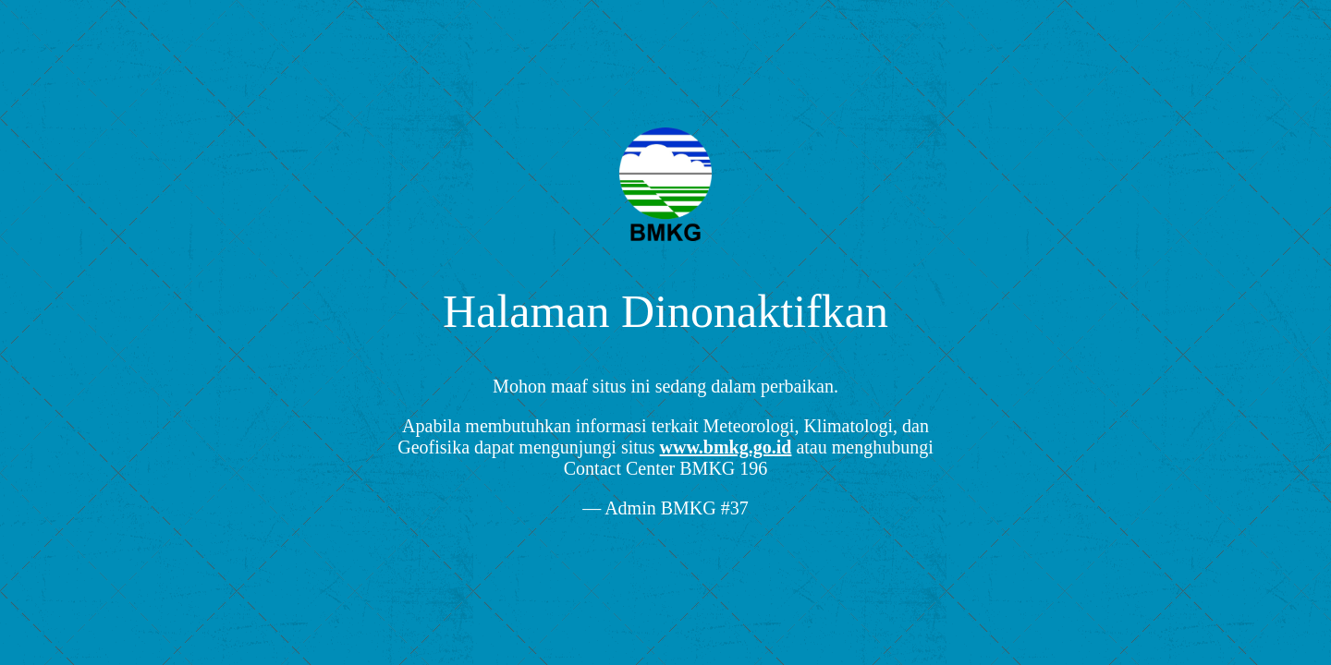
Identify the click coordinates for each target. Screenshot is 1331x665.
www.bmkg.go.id (726, 447)
